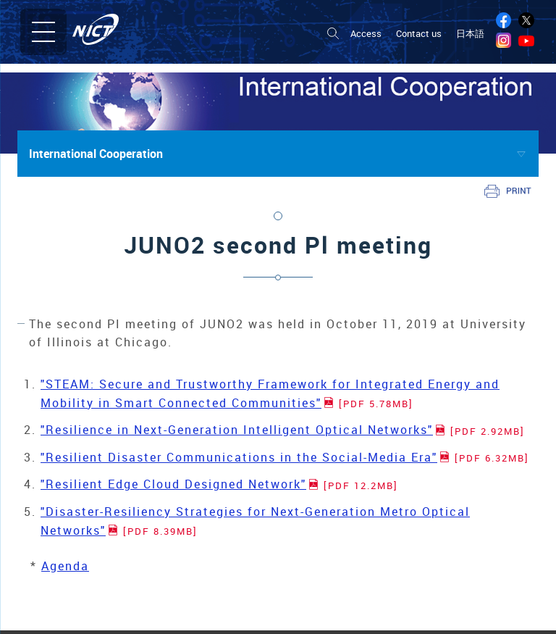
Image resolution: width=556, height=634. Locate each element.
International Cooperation (96, 154)
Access (366, 34)
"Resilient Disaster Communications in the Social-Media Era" (285, 457)
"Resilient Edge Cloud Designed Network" (219, 484)
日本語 (470, 34)
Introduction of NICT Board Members (91, 607)
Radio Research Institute (335, 612)
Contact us (419, 34)
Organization (42, 624)
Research (302, 591)
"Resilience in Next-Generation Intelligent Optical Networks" (283, 430)
